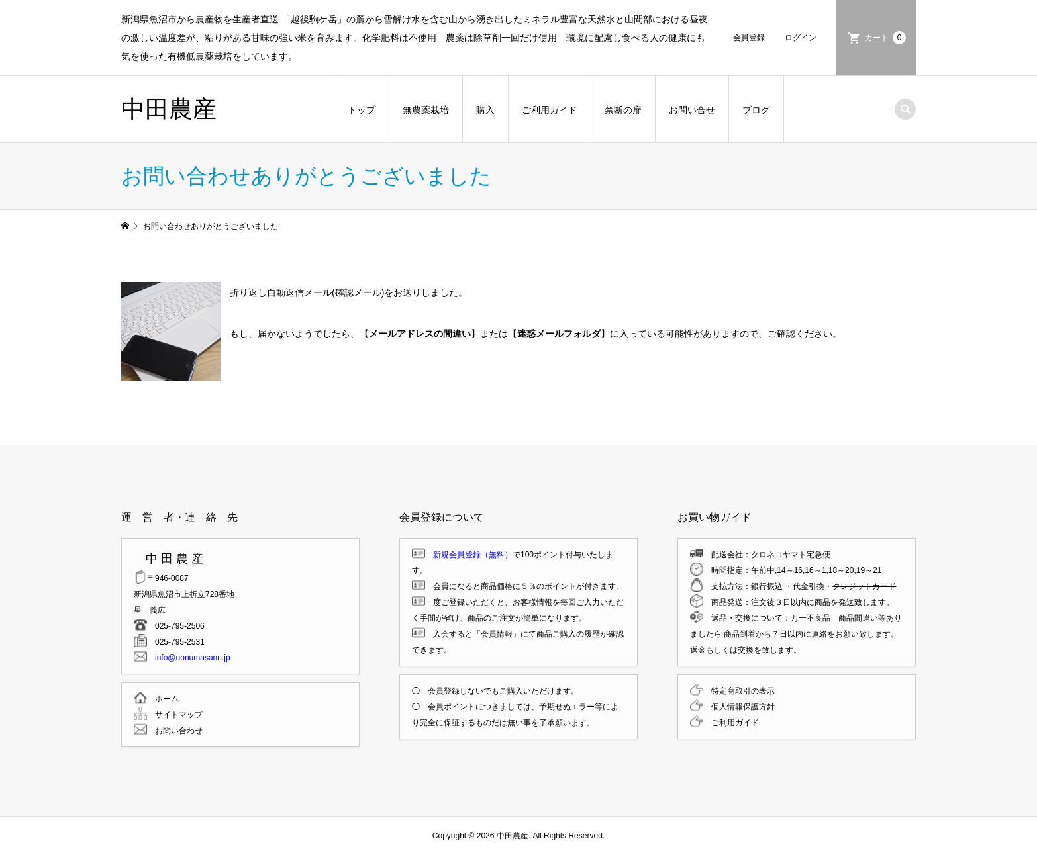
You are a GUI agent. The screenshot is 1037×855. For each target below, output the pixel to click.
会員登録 (749, 37)
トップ (361, 110)
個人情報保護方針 (739, 706)
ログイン (800, 37)
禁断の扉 (623, 110)
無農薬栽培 (426, 110)
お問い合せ (692, 110)
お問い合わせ (175, 730)
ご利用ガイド (549, 110)
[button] (171, 331)
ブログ (756, 110)
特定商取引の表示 (739, 691)
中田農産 (169, 108)
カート (885, 37)
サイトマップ (175, 714)
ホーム (163, 698)
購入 (485, 110)
